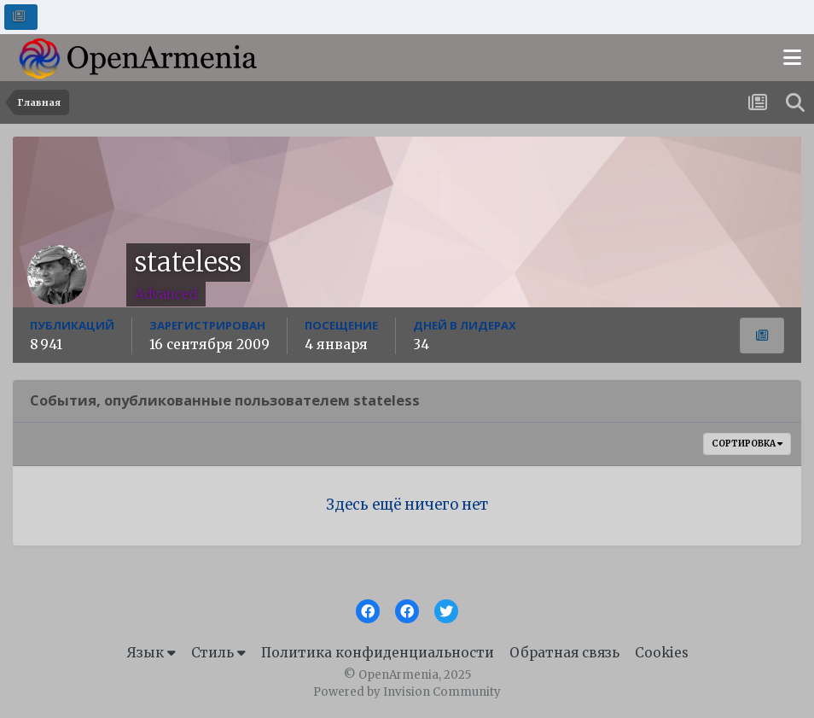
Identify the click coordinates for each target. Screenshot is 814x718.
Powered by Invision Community (407, 692)
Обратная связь (564, 653)
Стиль (218, 653)
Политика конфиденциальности (377, 653)
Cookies (662, 653)
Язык (151, 653)
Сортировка (747, 443)
